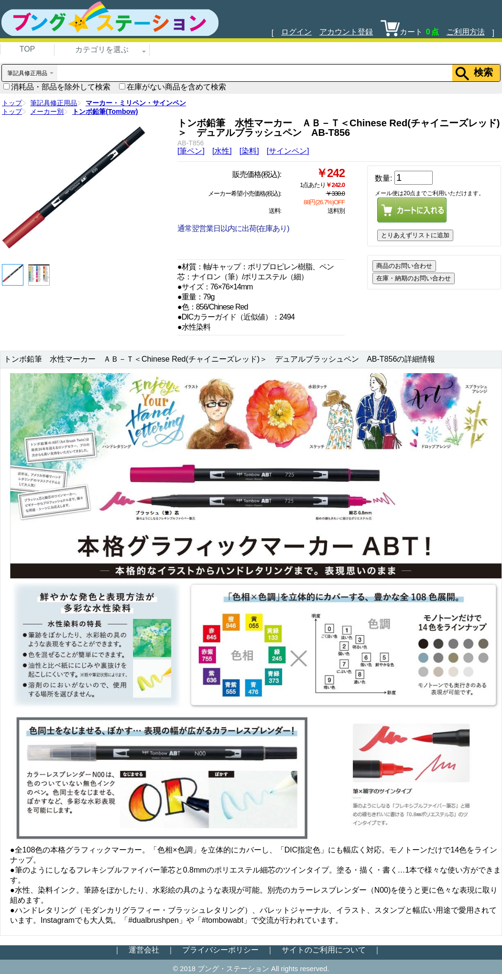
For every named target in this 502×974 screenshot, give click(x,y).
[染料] (249, 151)
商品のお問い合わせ (404, 265)
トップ (12, 103)
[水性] (222, 151)
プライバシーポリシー (220, 950)
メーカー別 (47, 111)
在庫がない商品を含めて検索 (172, 87)
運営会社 (144, 950)
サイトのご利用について (324, 950)
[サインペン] (288, 151)
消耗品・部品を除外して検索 (56, 87)
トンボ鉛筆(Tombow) (105, 111)
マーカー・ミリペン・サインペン (136, 103)
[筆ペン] (191, 151)
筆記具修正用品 (53, 103)
